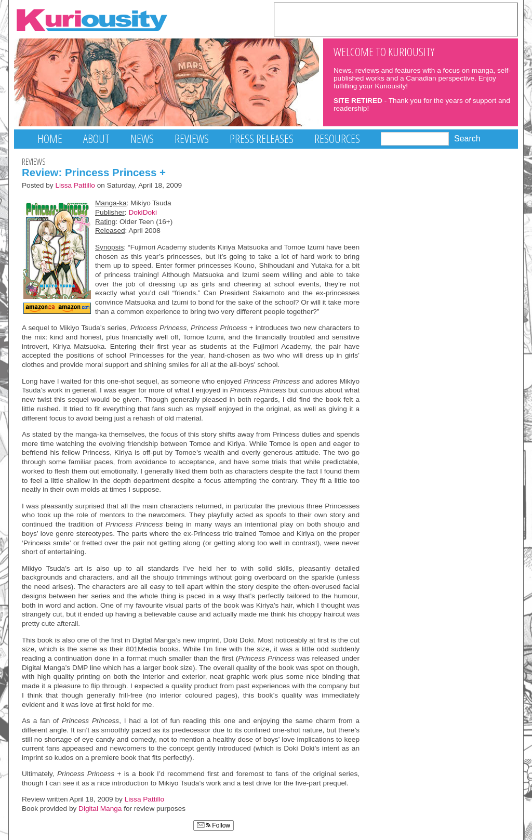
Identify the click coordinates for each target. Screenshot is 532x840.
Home (49, 138)
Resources (337, 138)
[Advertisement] (395, 18)
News (142, 138)
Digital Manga (100, 808)
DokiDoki (142, 212)
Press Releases (262, 138)
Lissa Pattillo (75, 185)
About (96, 138)
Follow (213, 825)
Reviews (192, 138)
